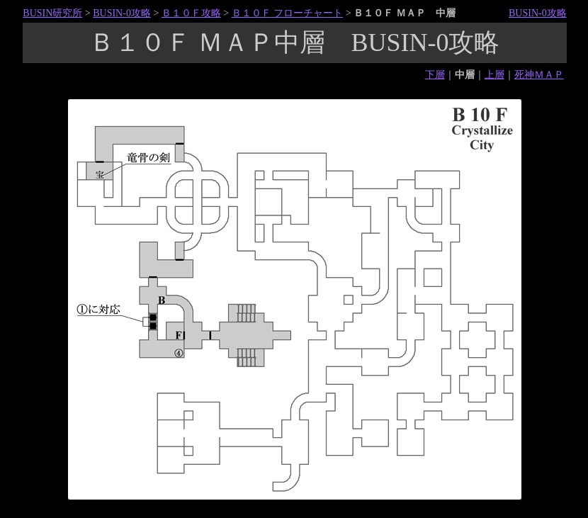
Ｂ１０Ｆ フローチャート (288, 13)
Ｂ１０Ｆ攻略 (191, 13)
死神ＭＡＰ (539, 74)
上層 (494, 74)
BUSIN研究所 (52, 13)
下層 (435, 74)
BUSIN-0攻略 (122, 13)
